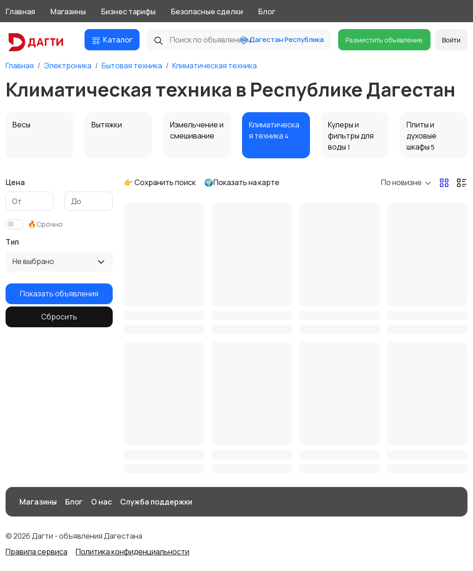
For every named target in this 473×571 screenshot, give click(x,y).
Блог (266, 11)
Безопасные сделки (207, 11)
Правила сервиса (36, 552)
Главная (20, 11)
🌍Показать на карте (241, 182)
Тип (12, 242)
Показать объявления (59, 294)
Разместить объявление (384, 40)
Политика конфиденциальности (132, 552)
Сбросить (59, 317)
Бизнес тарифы (128, 11)
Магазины (68, 11)
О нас (101, 502)
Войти (451, 40)
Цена (15, 182)
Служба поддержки (156, 502)
